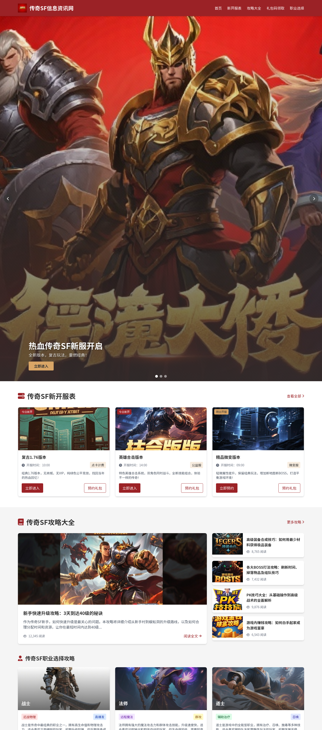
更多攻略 (295, 522)
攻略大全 (254, 8)
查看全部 (295, 396)
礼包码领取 (275, 8)
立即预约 (227, 488)
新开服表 (234, 8)
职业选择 (297, 8)
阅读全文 (192, 636)
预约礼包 (95, 488)
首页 (218, 8)
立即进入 (32, 488)
